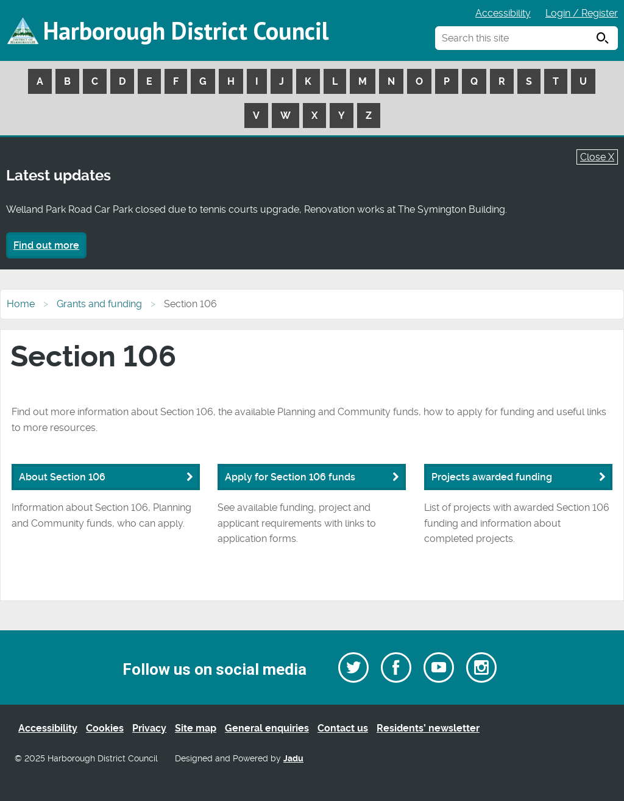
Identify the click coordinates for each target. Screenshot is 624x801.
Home (21, 304)
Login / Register (581, 13)
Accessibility (503, 13)
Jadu (293, 758)
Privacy (149, 728)
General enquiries (267, 728)
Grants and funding (99, 304)
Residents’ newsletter (428, 728)
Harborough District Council (185, 30)
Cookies (105, 728)
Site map (195, 728)
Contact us (342, 728)
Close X (597, 157)
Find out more (46, 245)
